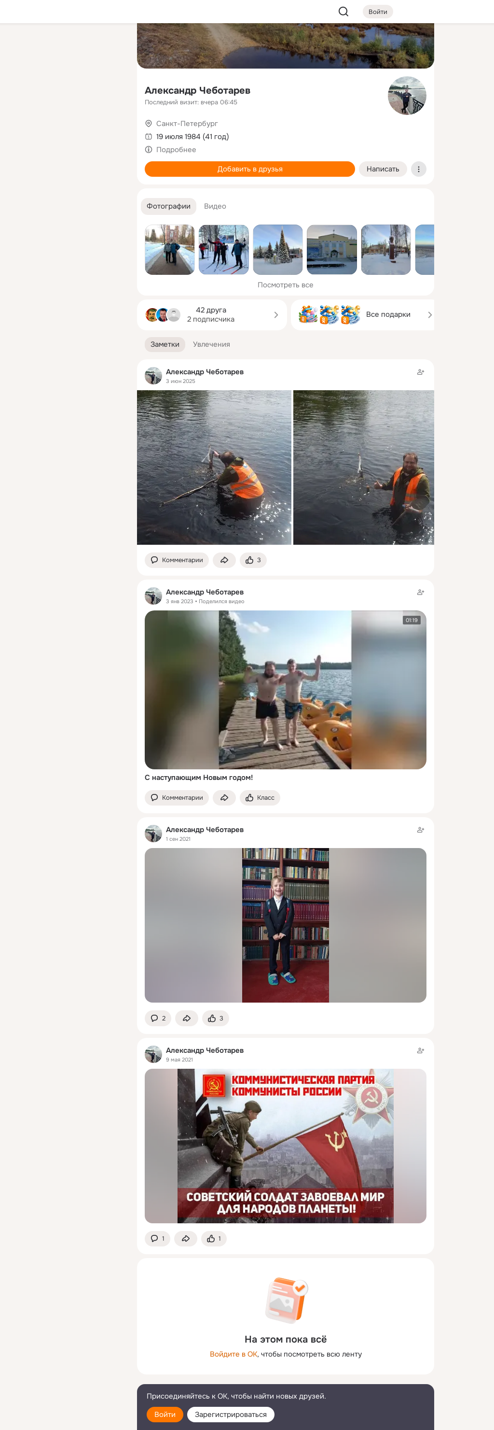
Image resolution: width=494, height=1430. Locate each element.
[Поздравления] (65, 131)
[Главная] (23, 46)
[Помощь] (23, 174)
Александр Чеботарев (197, 91)
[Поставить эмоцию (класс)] (253, 560)
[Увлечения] (65, 46)
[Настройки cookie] (65, 1417)
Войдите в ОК (233, 1354)
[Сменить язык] (65, 1376)
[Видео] (108, 89)
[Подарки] (23, 131)
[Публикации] (23, 89)
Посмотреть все (286, 285)
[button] (168, 206)
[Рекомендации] (65, 174)
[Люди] (65, 89)
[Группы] (108, 46)
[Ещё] (65, 1355)
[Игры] (108, 131)
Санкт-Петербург (187, 123)
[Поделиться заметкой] (224, 560)
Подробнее (176, 150)
